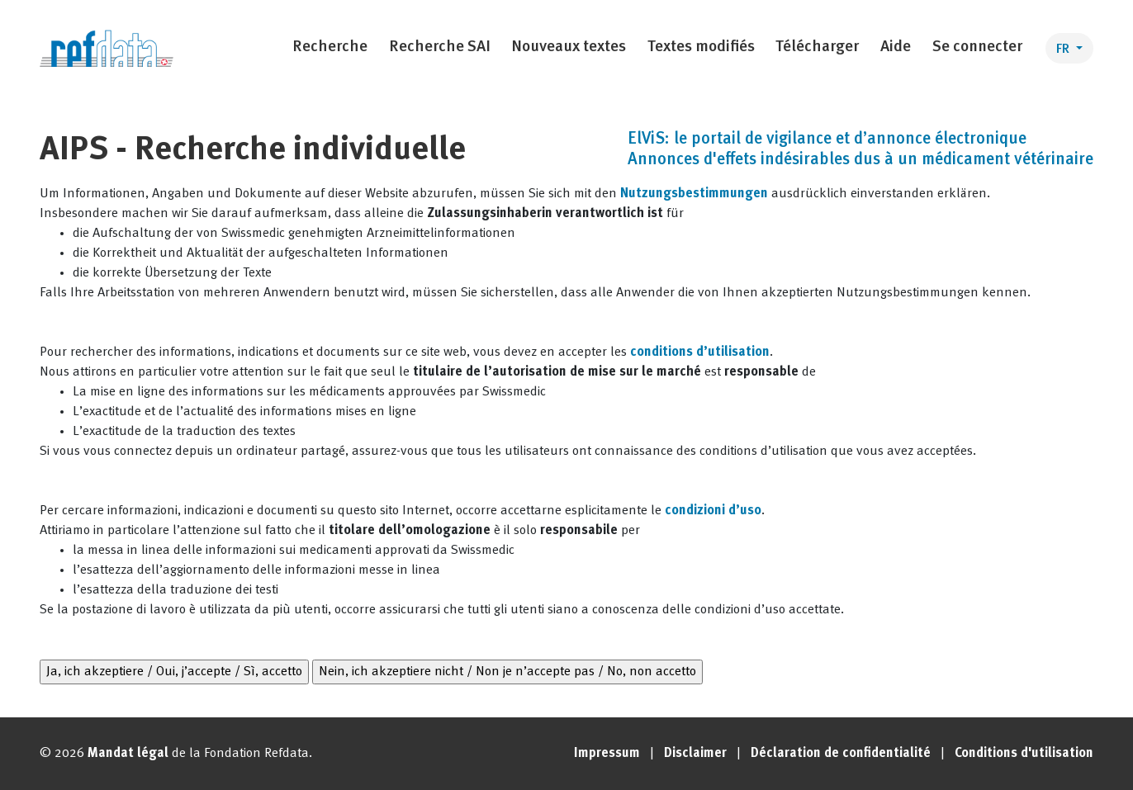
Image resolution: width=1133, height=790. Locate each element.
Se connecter (977, 47)
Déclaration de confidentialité (841, 753)
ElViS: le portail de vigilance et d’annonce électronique (827, 139)
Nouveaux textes (568, 47)
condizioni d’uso (713, 511)
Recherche (329, 47)
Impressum (607, 753)
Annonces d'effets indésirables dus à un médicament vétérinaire (860, 160)
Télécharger (817, 47)
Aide (895, 47)
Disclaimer (695, 753)
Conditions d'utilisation (1024, 753)
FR (1064, 49)
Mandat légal (128, 753)
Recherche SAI (440, 47)
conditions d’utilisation (700, 352)
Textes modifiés (701, 47)
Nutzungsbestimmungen (694, 194)
